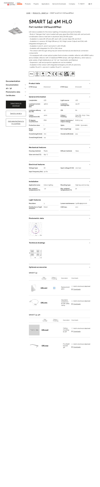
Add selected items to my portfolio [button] (16, 122)
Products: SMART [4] (40, 13)
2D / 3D (9, 88)
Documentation (12, 85)
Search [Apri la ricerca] (81, 4)
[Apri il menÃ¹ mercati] (90, 4)
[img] (31, 73)
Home (28, 13)
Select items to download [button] (15, 104)
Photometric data (13, 92)
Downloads (77, 289)
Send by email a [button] (16, 113)
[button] (28, 4)
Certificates (10, 95)
